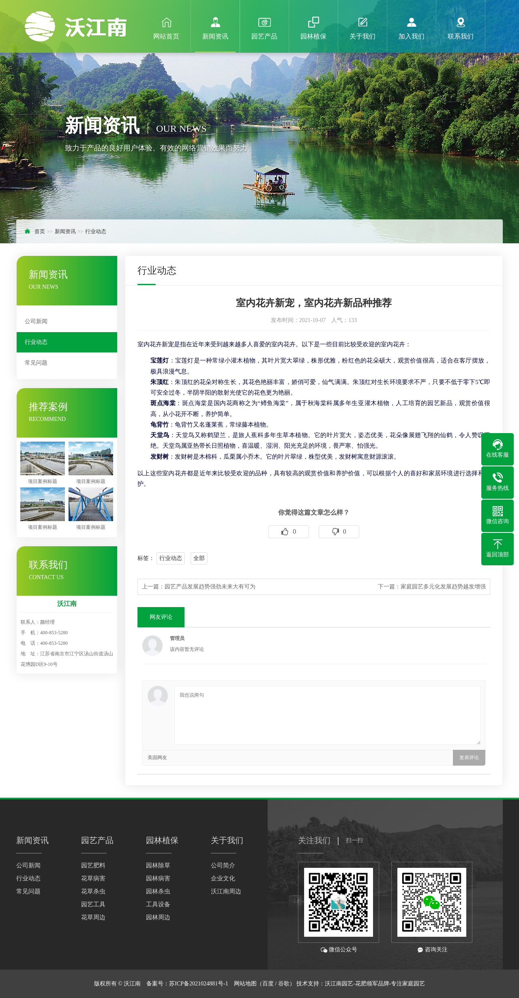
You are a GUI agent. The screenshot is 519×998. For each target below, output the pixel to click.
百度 (268, 984)
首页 (39, 231)
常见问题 (36, 363)
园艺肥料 (93, 865)
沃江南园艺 (339, 984)
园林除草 (158, 865)
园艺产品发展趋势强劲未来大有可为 (210, 587)
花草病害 (93, 878)
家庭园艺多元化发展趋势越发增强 (443, 587)
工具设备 (158, 904)
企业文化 (223, 878)
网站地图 (245, 984)
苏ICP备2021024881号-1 (198, 984)
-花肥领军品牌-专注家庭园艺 (389, 984)
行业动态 (95, 231)
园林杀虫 (158, 891)
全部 (199, 558)
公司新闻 (36, 321)
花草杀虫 (93, 891)
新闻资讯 (65, 231)
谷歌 (284, 984)
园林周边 (158, 917)
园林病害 (158, 878)
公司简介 (223, 865)
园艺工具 (93, 904)
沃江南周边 (226, 891)
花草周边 (93, 917)
